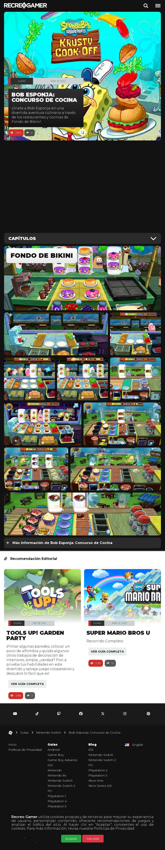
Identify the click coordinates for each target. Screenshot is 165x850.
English (137, 745)
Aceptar (71, 838)
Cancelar (92, 838)
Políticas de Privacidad (114, 828)
